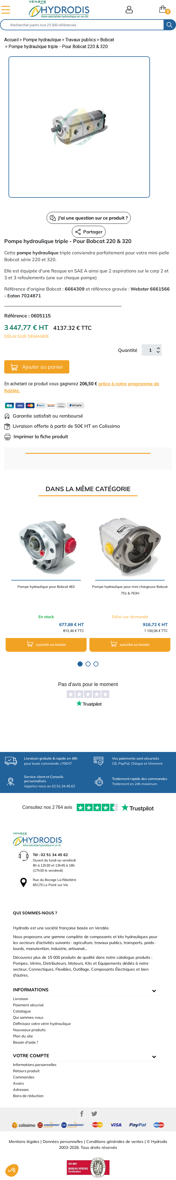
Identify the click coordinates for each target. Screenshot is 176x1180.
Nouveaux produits (29, 1030)
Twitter (94, 1114)
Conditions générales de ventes (114, 1141)
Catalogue (22, 1011)
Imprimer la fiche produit (36, 436)
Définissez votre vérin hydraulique (42, 1023)
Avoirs (18, 1083)
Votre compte (31, 1055)
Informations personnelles (34, 1064)
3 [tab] (95, 664)
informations (30, 989)
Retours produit (26, 1071)
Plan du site (23, 1036)
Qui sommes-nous (28, 1017)
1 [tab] (80, 664)
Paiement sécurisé (28, 1005)
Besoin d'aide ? (25, 1042)
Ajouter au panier (37, 367)
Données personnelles (63, 1141)
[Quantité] (150, 350)
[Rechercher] (82, 25)
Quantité (127, 350)
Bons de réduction (28, 1095)
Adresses (21, 1089)
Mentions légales (24, 1141)
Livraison (20, 998)
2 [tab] (88, 664)
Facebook (82, 1114)
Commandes (23, 1077)
